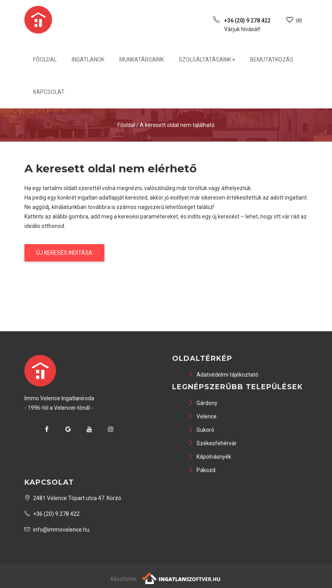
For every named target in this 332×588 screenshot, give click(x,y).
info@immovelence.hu (56, 529)
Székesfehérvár (212, 443)
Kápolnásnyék (209, 457)
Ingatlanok (88, 59)
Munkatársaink (141, 59)
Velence (202, 416)
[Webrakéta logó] (182, 578)
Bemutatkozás (271, 59)
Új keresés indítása (64, 253)
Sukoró (201, 430)
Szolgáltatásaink (207, 59)
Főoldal (45, 59)
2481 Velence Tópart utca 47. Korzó (72, 498)
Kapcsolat (49, 92)
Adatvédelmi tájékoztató (223, 374)
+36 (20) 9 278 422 (52, 514)
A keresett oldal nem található (177, 125)
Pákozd (201, 470)
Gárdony (202, 403)
